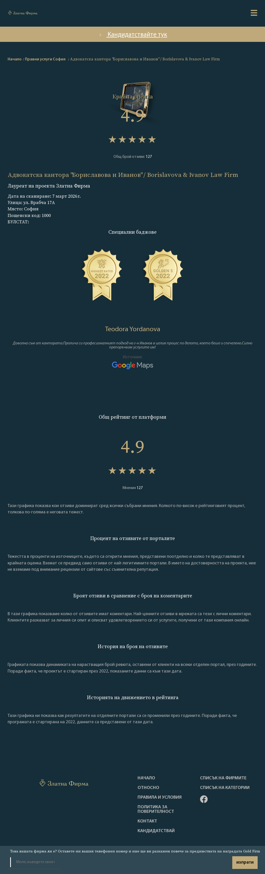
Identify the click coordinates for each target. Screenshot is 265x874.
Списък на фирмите (223, 778)
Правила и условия (160, 797)
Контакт (147, 821)
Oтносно (148, 788)
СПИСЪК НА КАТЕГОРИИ (225, 788)
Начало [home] (15, 59)
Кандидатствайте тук (132, 35)
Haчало (146, 778)
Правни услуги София (45, 59)
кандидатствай (156, 831)
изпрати (245, 862)
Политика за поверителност (156, 809)
